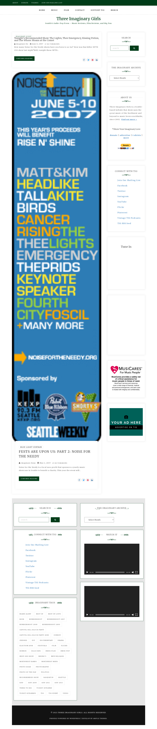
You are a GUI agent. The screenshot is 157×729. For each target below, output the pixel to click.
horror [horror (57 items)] (23, 651)
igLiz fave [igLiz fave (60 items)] (36, 651)
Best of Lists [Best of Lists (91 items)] (54, 614)
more (126, 138)
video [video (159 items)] (65, 693)
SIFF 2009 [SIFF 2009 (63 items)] (32, 683)
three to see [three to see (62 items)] (26, 688)
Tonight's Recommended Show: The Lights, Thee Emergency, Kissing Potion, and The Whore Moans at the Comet (56, 39)
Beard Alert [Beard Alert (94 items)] (25, 614)
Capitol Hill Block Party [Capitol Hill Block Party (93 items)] (32, 630)
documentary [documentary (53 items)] (46, 640)
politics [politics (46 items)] (45, 672)
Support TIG (98, 10)
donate (114, 135)
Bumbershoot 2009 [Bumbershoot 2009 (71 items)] (51, 624)
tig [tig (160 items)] (42, 693)
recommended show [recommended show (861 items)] (29, 677)
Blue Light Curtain (31, 447)
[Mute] (133, 572)
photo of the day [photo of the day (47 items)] (28, 672)
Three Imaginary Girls (78, 18)
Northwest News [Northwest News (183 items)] (50, 661)
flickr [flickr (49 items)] (64, 645)
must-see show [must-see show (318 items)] (27, 656)
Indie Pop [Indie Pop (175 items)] (65, 651)
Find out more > (129, 119)
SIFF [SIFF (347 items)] (21, 683)
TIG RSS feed (124, 223)
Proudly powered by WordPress (65, 718)
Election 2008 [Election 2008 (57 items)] (26, 645)
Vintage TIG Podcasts (129, 218)
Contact (80, 10)
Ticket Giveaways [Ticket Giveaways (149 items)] (28, 693)
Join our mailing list (52, 3)
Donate (24, 3)
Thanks (34, 3)
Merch (114, 10)
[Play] (87, 572)
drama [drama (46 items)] (61, 640)
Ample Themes (100, 718)
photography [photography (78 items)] (42, 667)
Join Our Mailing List (129, 180)
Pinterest (122, 212)
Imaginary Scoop (23, 36)
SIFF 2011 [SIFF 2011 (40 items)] (46, 683)
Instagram (123, 196)
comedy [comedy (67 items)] (57, 635)
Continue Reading (24, 58)
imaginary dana (28, 463)
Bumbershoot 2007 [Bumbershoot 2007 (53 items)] (56, 619)
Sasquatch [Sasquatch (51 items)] (48, 677)
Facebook (122, 186)
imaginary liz (22, 44)
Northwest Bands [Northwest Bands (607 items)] (28, 661)
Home (42, 10)
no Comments (52, 44)
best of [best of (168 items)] (39, 614)
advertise (125, 135)
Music (54, 10)
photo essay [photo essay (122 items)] (25, 667)
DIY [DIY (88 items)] (33, 640)
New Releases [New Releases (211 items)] (57, 656)
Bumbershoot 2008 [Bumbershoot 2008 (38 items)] (28, 624)
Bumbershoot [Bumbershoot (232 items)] (35, 619)
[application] (111, 559)
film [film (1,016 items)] (54, 645)
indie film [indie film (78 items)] (50, 651)
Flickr (120, 207)
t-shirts (137, 135)
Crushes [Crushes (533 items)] (23, 640)
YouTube (122, 202)
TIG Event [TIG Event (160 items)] (53, 693)
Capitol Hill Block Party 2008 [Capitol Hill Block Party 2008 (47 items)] (34, 635)
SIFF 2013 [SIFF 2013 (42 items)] (59, 683)
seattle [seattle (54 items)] (62, 677)
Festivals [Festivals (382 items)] (42, 645)
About (15, 3)
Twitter (121, 191)
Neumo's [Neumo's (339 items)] (42, 656)
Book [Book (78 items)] (22, 619)
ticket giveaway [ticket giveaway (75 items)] (44, 688)
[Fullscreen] (136, 572)
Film (66, 10)
